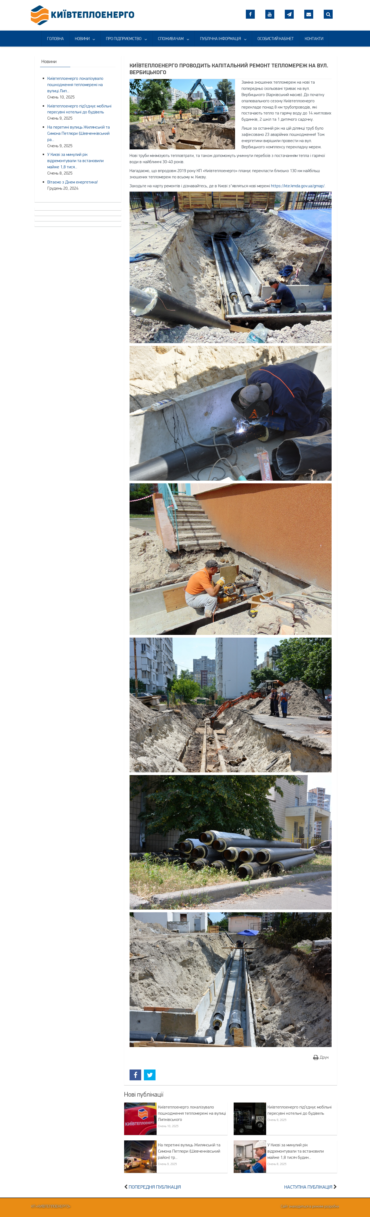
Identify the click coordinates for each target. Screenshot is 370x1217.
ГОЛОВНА (55, 38)
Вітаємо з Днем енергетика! (72, 181)
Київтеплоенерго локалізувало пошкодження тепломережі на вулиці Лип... (75, 84)
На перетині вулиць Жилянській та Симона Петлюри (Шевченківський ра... (78, 133)
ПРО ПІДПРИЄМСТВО (123, 38)
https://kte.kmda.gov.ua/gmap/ (298, 185)
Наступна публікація (308, 1187)
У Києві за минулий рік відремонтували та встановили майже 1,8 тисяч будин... (295, 1151)
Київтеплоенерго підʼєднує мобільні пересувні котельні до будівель (299, 1110)
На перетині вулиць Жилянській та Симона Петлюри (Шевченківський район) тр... (189, 1151)
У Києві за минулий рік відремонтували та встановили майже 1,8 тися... (75, 160)
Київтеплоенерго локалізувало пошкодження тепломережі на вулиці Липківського (192, 1113)
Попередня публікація (155, 1187)
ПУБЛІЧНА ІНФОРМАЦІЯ (220, 38)
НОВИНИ (82, 38)
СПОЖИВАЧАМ (171, 38)
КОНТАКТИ (314, 38)
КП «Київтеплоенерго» (50, 1206)
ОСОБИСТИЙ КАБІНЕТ (275, 38)
